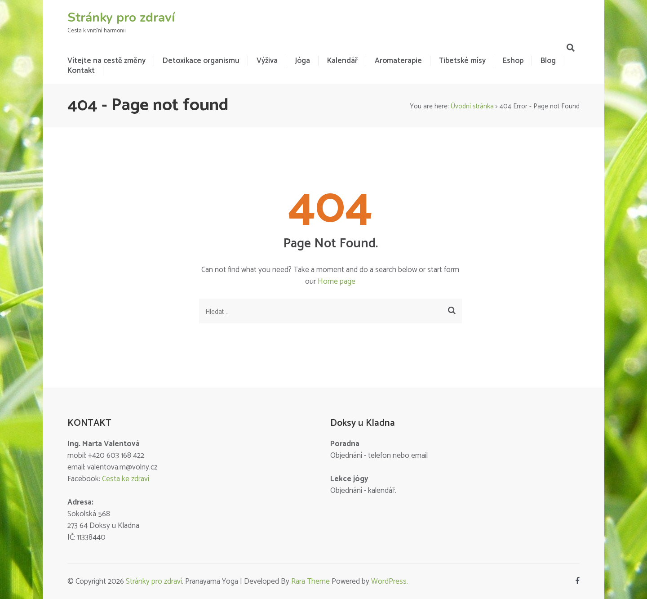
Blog (548, 60)
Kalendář (342, 60)
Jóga (302, 60)
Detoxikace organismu (201, 60)
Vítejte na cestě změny (106, 60)
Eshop (513, 60)
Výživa (267, 60)
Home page (336, 281)
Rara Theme (310, 581)
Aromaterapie (398, 60)
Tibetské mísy (462, 60)
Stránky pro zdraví (121, 17)
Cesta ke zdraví (125, 479)
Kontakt (81, 70)
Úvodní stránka (472, 106)
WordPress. (389, 581)
